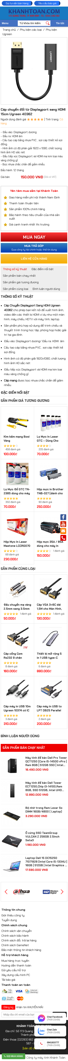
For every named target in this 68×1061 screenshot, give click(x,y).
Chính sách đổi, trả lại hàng (18, 940)
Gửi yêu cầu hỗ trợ (13, 970)
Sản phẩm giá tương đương (21, 282)
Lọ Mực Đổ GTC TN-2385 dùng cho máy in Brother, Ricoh (17, 493)
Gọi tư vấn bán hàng (17, 3)
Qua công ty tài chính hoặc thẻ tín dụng (34, 247)
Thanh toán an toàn (15, 985)
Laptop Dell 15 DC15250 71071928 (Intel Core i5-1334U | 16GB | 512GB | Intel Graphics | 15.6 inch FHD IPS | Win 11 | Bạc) (46, 861)
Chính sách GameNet (15, 945)
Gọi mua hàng (13, 1056)
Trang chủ (9, 30)
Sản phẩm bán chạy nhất (19, 276)
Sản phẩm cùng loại (15, 289)
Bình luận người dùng (46, 289)
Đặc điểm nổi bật (42, 269)
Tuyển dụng (9, 920)
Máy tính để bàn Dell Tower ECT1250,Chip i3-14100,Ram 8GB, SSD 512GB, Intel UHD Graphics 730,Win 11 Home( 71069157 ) (43, 786)
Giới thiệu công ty (12, 915)
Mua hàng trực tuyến (15, 961)
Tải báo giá (8, 980)
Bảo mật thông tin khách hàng (21, 950)
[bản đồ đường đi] (34, 1048)
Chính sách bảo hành (15, 936)
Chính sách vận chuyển (16, 931)
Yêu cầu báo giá (47, 3)
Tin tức (60, 23)
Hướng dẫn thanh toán (16, 965)
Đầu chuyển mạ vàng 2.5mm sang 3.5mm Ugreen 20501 (17, 609)
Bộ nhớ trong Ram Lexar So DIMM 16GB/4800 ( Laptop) (43, 809)
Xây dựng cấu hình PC (15, 975)
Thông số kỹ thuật (15, 269)
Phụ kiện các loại (31, 30)
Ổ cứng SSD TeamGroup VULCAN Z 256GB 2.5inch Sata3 (42, 836)
